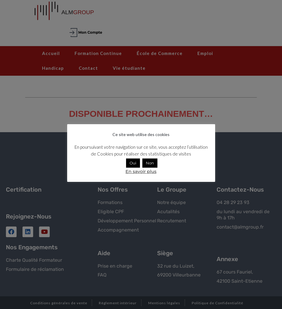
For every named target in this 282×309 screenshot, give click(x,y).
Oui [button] (133, 163)
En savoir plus (141, 171)
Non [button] (150, 163)
